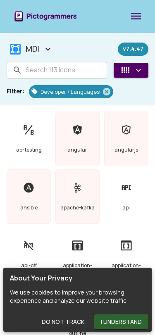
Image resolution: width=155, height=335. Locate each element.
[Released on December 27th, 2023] (133, 49)
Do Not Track (63, 322)
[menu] (136, 16)
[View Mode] (131, 70)
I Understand (121, 322)
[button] (71, 91)
